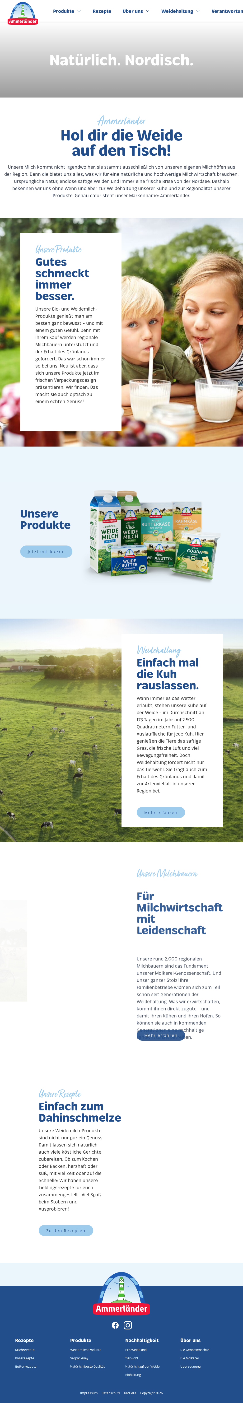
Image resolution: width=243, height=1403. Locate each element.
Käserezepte (24, 1358)
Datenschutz (111, 1393)
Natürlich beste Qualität (87, 1366)
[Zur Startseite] (121, 1293)
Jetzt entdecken (46, 551)
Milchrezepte (25, 1350)
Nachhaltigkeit (142, 1340)
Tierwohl (131, 1358)
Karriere (130, 1393)
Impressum (89, 1393)
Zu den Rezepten (66, 1230)
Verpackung (79, 1358)
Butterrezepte (26, 1366)
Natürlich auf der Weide (142, 1366)
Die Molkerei (189, 1358)
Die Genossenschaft (195, 1350)
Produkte (80, 1340)
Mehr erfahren (161, 812)
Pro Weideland (136, 1350)
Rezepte (24, 1340)
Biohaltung (133, 1375)
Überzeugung (190, 1366)
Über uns (190, 1340)
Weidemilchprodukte (85, 1350)
